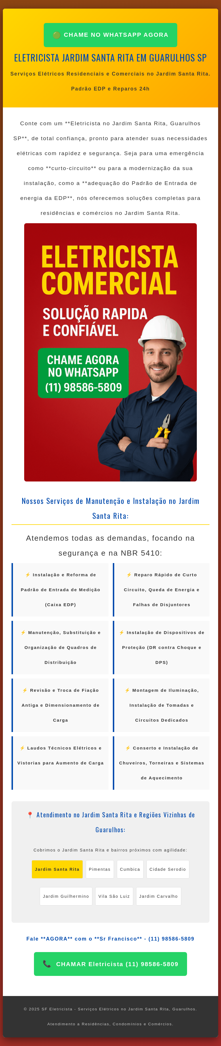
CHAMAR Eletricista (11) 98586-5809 (116, 964)
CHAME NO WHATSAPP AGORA (110, 35)
